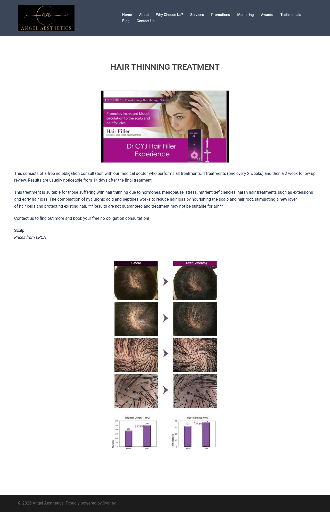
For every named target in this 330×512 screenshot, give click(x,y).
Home (127, 15)
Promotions (220, 15)
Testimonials (290, 15)
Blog (125, 21)
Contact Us (145, 21)
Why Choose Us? (169, 15)
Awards (267, 15)
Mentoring (245, 15)
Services (197, 15)
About (144, 15)
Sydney (109, 503)
